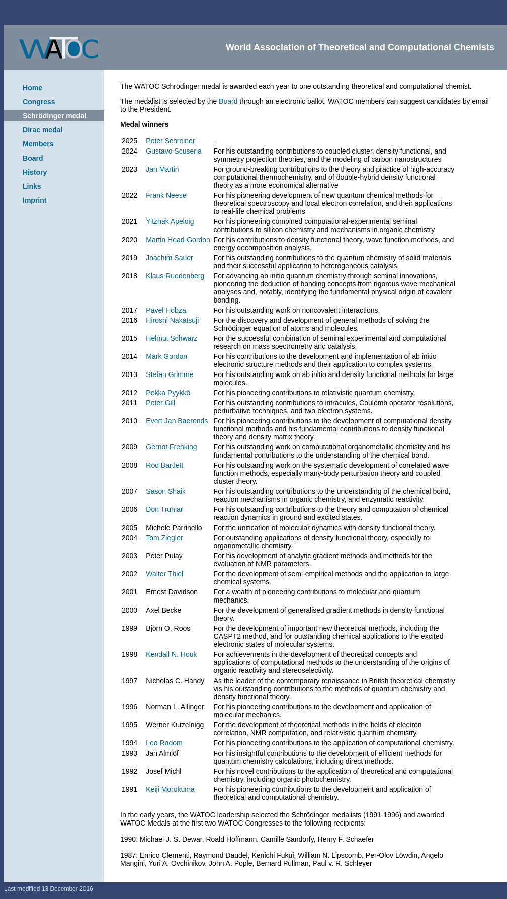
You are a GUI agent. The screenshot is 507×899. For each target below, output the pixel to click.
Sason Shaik (166, 491)
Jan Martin (162, 169)
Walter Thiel (164, 574)
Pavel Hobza (166, 310)
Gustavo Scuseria (174, 151)
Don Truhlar (164, 509)
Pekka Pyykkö (168, 393)
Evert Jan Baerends (177, 421)
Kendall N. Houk (171, 654)
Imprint (34, 200)
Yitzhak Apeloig (170, 221)
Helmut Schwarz (171, 338)
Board (33, 158)
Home (32, 88)
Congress (39, 102)
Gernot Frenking (171, 447)
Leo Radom (164, 743)
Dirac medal (42, 130)
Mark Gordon (166, 356)
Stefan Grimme (169, 374)
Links (32, 186)
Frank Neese (166, 195)
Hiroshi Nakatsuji (172, 320)
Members (38, 144)
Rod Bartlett (164, 465)
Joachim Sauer (169, 258)
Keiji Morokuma (170, 789)
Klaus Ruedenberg (175, 276)
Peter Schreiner (170, 141)
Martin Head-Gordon (178, 240)
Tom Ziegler (164, 538)
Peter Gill (160, 403)
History (35, 172)
